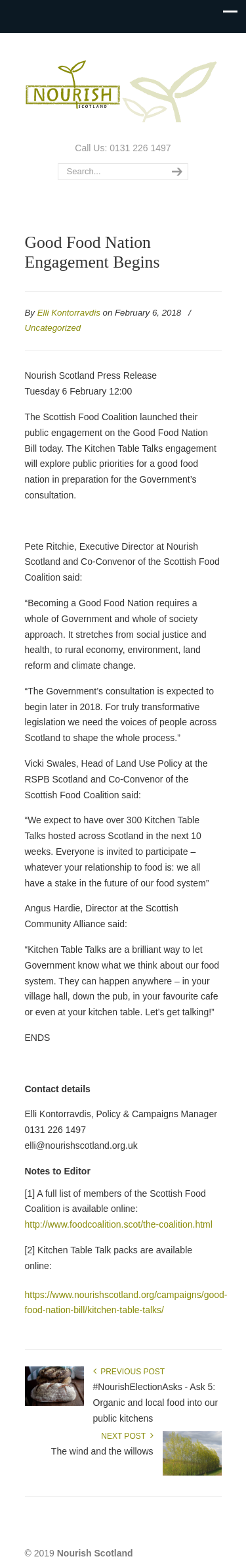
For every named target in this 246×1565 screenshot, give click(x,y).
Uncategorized (53, 328)
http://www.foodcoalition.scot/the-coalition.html (119, 1224)
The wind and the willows (102, 1451)
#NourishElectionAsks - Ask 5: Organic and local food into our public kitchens (155, 1403)
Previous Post (129, 1371)
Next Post (127, 1436)
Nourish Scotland (123, 86)
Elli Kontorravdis (68, 313)
